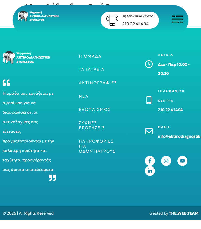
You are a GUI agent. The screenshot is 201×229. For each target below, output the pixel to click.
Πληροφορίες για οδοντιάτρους (97, 146)
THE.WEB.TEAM (183, 213)
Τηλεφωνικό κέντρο (137, 16)
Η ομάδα (90, 56)
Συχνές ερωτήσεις (92, 125)
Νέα (84, 96)
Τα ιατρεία (92, 69)
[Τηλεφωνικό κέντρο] (112, 20)
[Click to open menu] (177, 19)
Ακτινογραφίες (98, 82)
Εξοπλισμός (95, 109)
